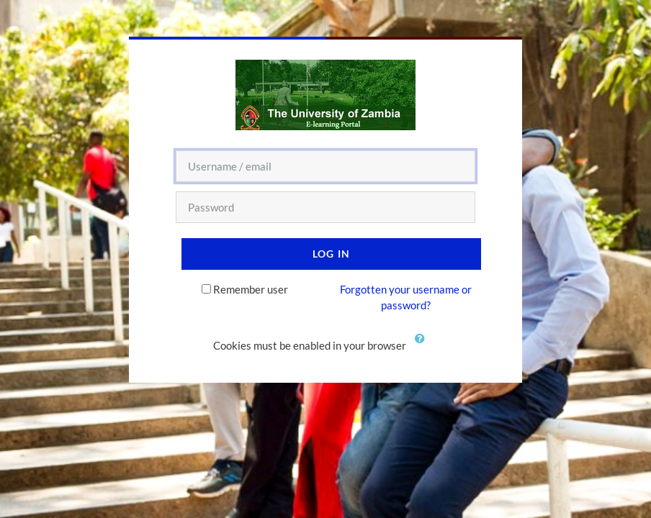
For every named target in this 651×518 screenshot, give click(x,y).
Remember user (250, 289)
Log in (332, 253)
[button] (422, 347)
